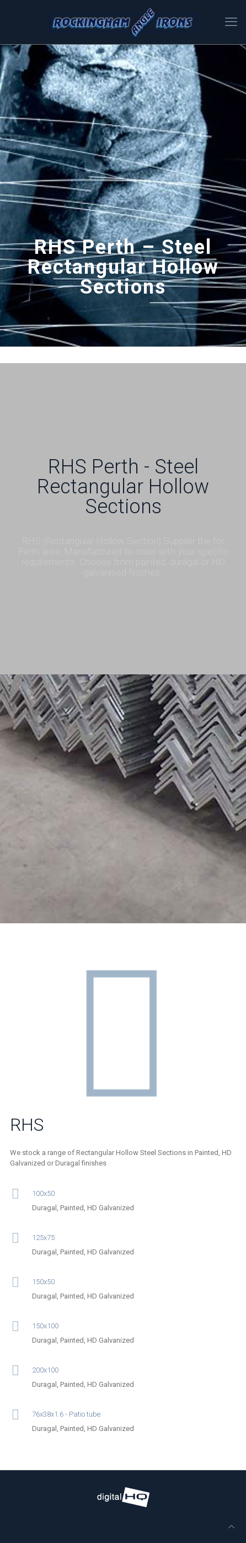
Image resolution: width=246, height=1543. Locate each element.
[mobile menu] (231, 22)
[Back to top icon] (231, 1526)
